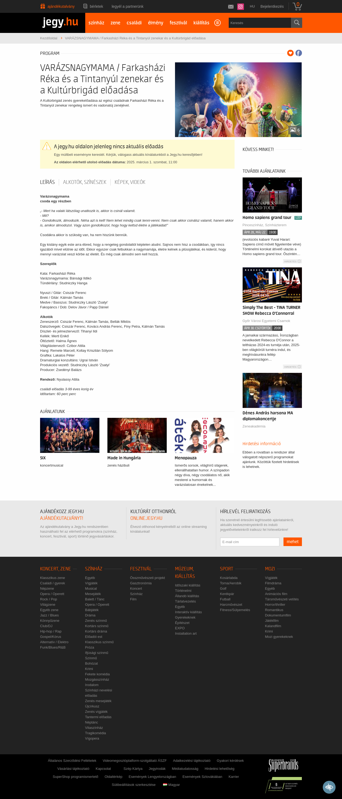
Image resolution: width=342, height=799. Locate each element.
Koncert (136, 588)
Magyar (171, 785)
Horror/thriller (275, 605)
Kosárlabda (229, 578)
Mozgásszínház (97, 679)
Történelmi (183, 591)
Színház (93, 569)
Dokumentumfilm (278, 615)
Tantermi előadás (98, 717)
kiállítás (201, 23)
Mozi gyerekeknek (279, 637)
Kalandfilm (273, 626)
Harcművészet (231, 605)
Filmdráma (273, 583)
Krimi (89, 669)
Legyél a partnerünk (127, 6)
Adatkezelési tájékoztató (191, 761)
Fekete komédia (97, 674)
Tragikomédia (95, 733)
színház (96, 23)
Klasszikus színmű (99, 642)
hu (252, 6)
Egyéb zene (49, 610)
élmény (155, 23)
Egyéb (90, 578)
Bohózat (91, 663)
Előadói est (93, 637)
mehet (293, 541)
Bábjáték (92, 610)
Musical (91, 588)
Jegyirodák (157, 769)
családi (134, 23)
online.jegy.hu (146, 518)
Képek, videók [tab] (130, 182)
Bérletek (96, 6)
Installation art (186, 633)
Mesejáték (93, 594)
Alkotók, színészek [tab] (84, 182)
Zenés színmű (96, 621)
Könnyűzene (49, 621)
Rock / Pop (48, 599)
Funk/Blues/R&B (52, 647)
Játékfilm (272, 621)
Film (133, 599)
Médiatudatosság (185, 769)
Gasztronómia (141, 583)
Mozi (270, 569)
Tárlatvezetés (185, 601)
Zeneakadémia (254, 426)
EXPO (180, 628)
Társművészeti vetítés (282, 599)
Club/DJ (46, 626)
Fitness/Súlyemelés (235, 610)
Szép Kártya (132, 769)
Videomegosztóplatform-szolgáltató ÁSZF (135, 761)
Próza (89, 647)
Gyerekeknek (185, 617)
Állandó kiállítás (187, 596)
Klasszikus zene (52, 578)
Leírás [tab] (47, 182)
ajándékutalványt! (61, 518)
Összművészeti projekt (147, 578)
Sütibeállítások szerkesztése (134, 785)
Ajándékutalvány (61, 6)
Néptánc (91, 722)
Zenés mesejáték (98, 701)
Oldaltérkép (113, 777)
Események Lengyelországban (152, 777)
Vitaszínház (94, 728)
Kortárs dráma (96, 631)
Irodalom (92, 685)
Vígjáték (91, 583)
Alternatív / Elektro (54, 642)
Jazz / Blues (49, 615)
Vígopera (92, 738)
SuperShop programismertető (75, 777)
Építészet (182, 623)
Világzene (47, 605)
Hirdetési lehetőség (219, 769)
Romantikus (274, 610)
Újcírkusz (92, 706)
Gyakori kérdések (230, 761)
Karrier (233, 777)
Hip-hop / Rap (50, 631)
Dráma (90, 615)
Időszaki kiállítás (187, 585)
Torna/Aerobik (230, 583)
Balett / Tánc (94, 599)
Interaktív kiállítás (188, 612)
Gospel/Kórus (50, 637)
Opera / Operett (52, 594)
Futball (225, 599)
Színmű (91, 658)
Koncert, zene (55, 569)
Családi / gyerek (52, 583)
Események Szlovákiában (202, 777)
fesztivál (178, 23)
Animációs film (276, 594)
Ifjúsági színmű (96, 653)
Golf (223, 588)
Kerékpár (227, 594)
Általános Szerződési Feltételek (72, 761)
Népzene (47, 588)
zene (115, 23)
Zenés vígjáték (96, 712)
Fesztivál (141, 569)
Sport (226, 569)
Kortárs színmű (96, 626)
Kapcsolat (103, 769)
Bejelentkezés (272, 6)
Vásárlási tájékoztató (73, 769)
